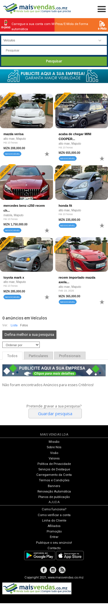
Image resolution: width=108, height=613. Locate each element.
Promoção (54, 531)
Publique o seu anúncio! (54, 543)
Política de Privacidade (54, 464)
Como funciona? (54, 509)
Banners (54, 486)
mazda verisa (13, 134)
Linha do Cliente (54, 520)
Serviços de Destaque (54, 469)
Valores (54, 458)
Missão (54, 442)
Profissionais (70, 356)
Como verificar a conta (54, 515)
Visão (54, 453)
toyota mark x (13, 277)
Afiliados (54, 526)
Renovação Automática (54, 491)
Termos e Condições (54, 480)
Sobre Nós (54, 447)
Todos (12, 356)
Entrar (54, 537)
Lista (14, 325)
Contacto (54, 548)
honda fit (65, 205)
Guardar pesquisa (55, 413)
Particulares (38, 356)
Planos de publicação (54, 497)
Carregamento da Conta (54, 475)
